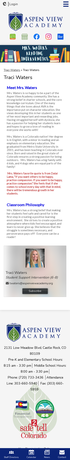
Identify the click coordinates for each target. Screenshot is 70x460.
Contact (62, 454)
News (47, 454)
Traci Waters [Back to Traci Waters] (12, 70)
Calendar (31, 454)
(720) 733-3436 (31, 377)
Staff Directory (11, 454)
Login (10, 4)
